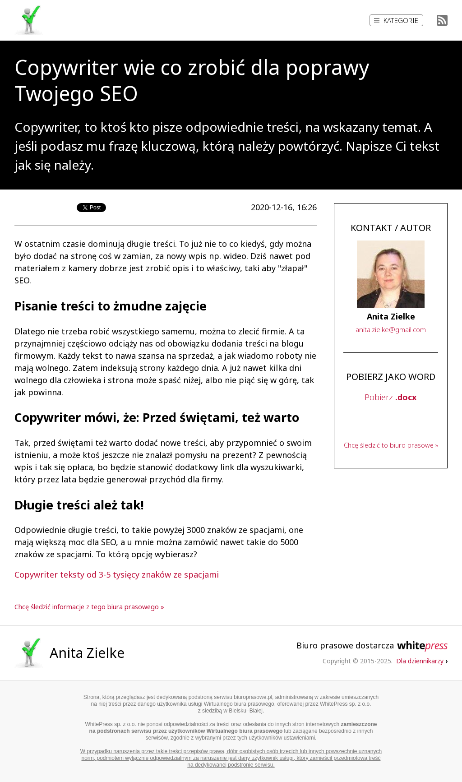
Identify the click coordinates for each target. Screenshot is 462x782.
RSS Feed (442, 20)
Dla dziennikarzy (422, 661)
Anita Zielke (87, 652)
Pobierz (390, 397)
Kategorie (396, 20)
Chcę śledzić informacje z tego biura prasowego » (89, 606)
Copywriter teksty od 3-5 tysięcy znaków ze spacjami (116, 574)
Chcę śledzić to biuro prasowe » (391, 445)
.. (391, 329)
